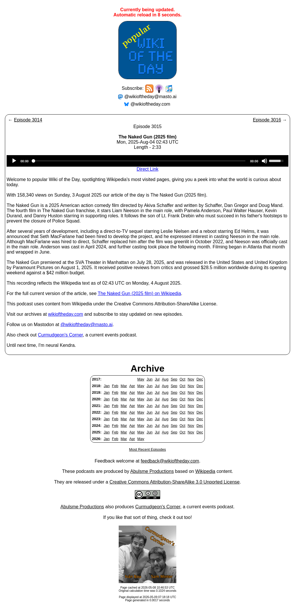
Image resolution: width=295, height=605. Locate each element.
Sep (174, 379)
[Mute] (264, 161)
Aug (165, 379)
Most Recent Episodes (147, 449)
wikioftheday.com (65, 314)
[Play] (14, 161)
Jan (107, 386)
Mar (124, 386)
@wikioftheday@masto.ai (150, 96)
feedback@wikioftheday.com (170, 460)
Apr (132, 386)
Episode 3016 (267, 119)
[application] (147, 161)
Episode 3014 (28, 119)
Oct (182, 379)
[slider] (277, 160)
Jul (157, 379)
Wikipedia (205, 471)
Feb (115, 386)
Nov (191, 379)
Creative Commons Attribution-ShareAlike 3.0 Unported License (174, 482)
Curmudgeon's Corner (60, 334)
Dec (199, 379)
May (140, 379)
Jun (150, 379)
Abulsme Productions (152, 471)
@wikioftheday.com (150, 104)
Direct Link (147, 169)
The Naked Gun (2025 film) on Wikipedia (139, 293)
